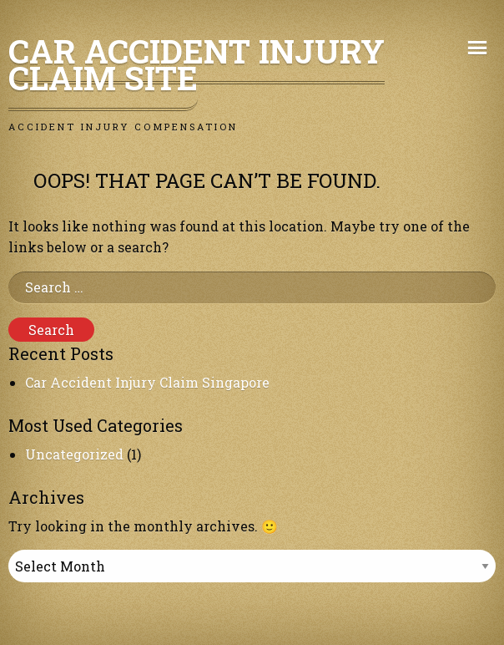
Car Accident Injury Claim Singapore (147, 382)
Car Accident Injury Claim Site (196, 64)
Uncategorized (74, 454)
